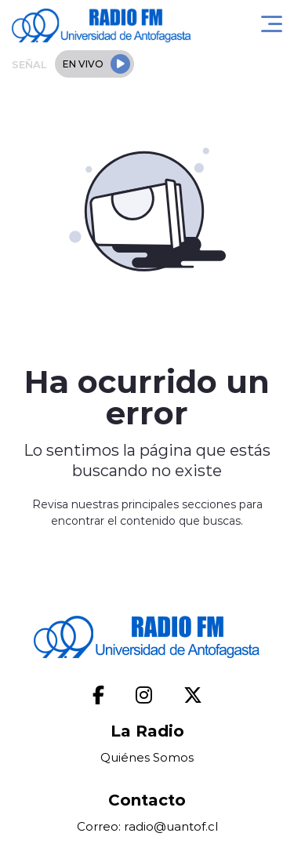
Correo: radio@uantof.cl (147, 826)
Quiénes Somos (147, 757)
